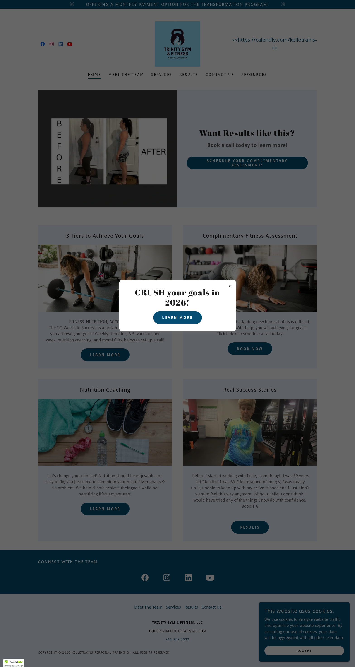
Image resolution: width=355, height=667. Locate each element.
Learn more (177, 317)
